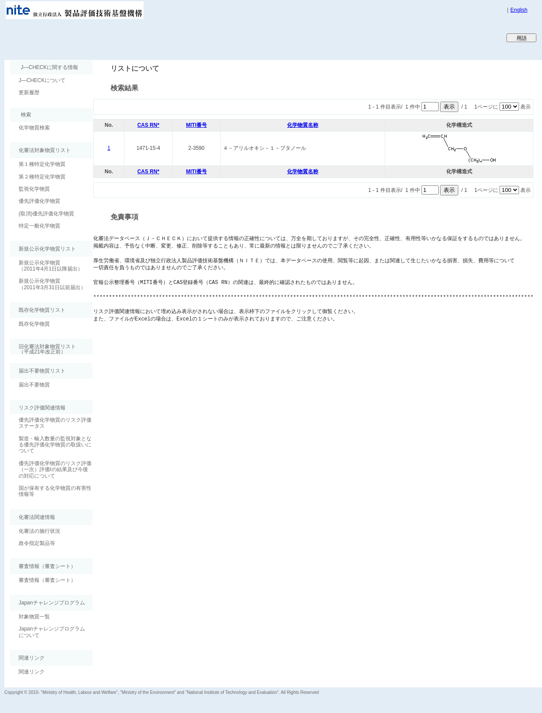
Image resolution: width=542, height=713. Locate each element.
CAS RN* (148, 125)
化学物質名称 (302, 125)
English (518, 10)
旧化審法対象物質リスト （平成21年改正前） (43, 348)
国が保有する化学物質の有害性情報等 (55, 491)
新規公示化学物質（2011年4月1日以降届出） (51, 266)
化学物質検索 (34, 128)
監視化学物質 (34, 189)
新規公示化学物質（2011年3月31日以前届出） (52, 284)
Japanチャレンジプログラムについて (52, 632)
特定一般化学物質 (39, 226)
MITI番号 (196, 125)
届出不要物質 (34, 385)
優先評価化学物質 (39, 201)
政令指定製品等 (37, 543)
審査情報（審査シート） (47, 580)
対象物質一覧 (34, 617)
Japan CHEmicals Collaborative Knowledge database (109, 37)
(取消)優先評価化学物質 (46, 214)
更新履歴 (29, 92)
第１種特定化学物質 (42, 164)
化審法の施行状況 (39, 531)
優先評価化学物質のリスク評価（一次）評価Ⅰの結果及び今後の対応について (55, 469)
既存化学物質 (34, 324)
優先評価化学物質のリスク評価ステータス (55, 423)
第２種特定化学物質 (42, 177)
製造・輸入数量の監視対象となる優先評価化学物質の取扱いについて (55, 445)
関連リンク (32, 672)
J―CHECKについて (42, 80)
